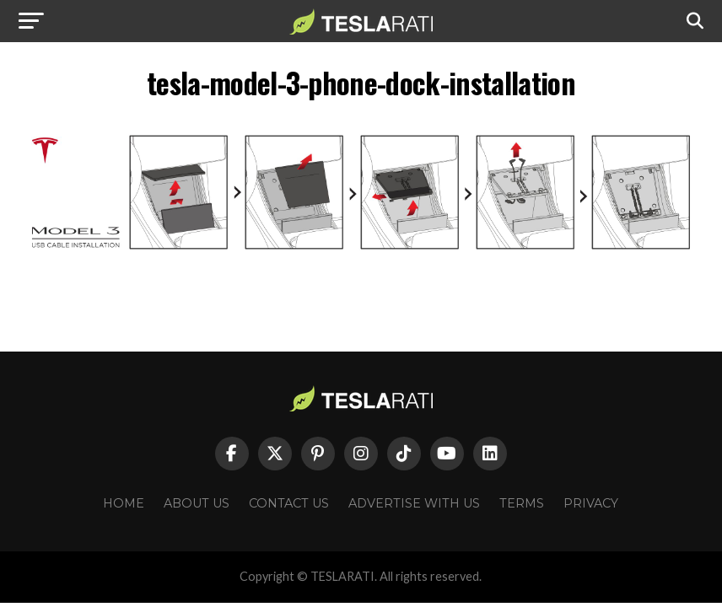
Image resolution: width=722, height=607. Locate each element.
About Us (196, 503)
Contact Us (289, 503)
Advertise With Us (414, 503)
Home (123, 503)
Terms (521, 503)
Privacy (590, 503)
